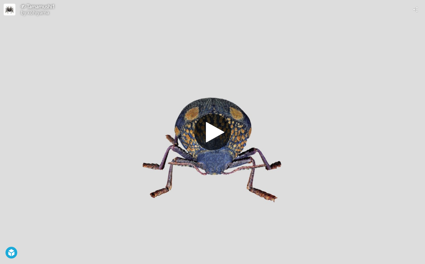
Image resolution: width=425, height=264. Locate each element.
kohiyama (38, 12)
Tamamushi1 (41, 6)
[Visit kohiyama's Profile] (9, 9)
